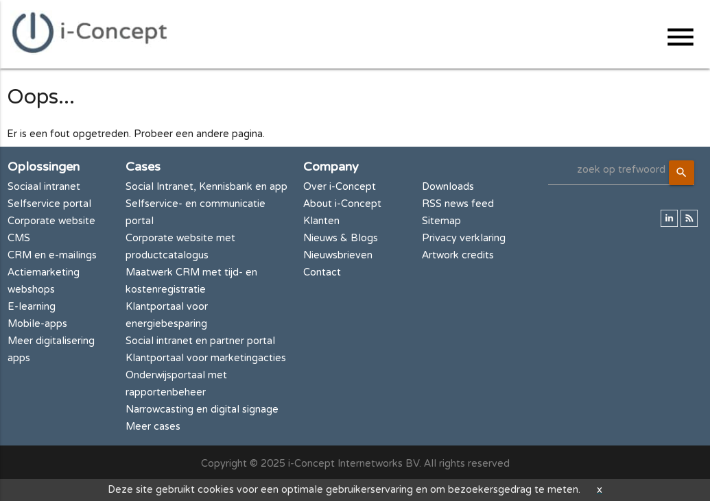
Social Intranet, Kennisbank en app (206, 187)
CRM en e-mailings (52, 255)
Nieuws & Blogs (340, 238)
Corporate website (51, 221)
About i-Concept (342, 204)
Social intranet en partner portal (200, 341)
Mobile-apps (37, 324)
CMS (19, 238)
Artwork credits (458, 255)
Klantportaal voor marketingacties (206, 358)
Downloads (448, 187)
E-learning (32, 307)
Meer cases (153, 426)
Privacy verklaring (464, 238)
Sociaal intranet (44, 187)
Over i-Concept (339, 187)
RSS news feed (458, 204)
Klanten (321, 221)
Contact (322, 272)
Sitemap (441, 221)
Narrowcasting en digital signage (202, 409)
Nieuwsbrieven (337, 255)
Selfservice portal (49, 204)
